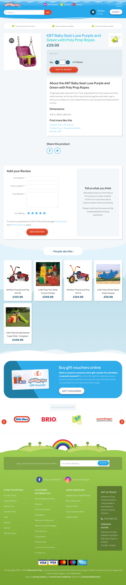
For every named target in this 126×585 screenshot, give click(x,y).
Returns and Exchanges (45, 525)
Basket (116, 12)
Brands (7, 522)
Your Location (17, 185)
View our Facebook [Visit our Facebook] (48, 479)
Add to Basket (63, 69)
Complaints (40, 536)
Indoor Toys (9, 506)
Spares (7, 527)
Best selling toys (73, 500)
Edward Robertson (91, 576)
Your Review (18, 193)
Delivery (38, 504)
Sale (6, 517)
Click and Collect (42, 509)
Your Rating (19, 213)
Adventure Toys (108, 496)
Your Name (18, 177)
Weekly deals (72, 517)
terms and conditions (60, 576)
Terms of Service (18, 224)
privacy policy (39, 576)
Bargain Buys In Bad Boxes (78, 495)
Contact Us (40, 552)
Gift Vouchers (71, 391)
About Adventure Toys (45, 498)
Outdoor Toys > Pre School (62, 124)
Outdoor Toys (10, 495)
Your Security (41, 531)
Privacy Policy (61, 221)
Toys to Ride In (10, 500)
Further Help (40, 541)
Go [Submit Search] (47, 12)
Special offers (72, 506)
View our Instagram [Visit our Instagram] (77, 479)
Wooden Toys (10, 511)
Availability (40, 514)
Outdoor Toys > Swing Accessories (65, 128)
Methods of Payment (44, 520)
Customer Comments (45, 547)
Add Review (37, 231)
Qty (51, 62)
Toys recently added (75, 511)
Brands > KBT (56, 131)
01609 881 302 (110, 518)
